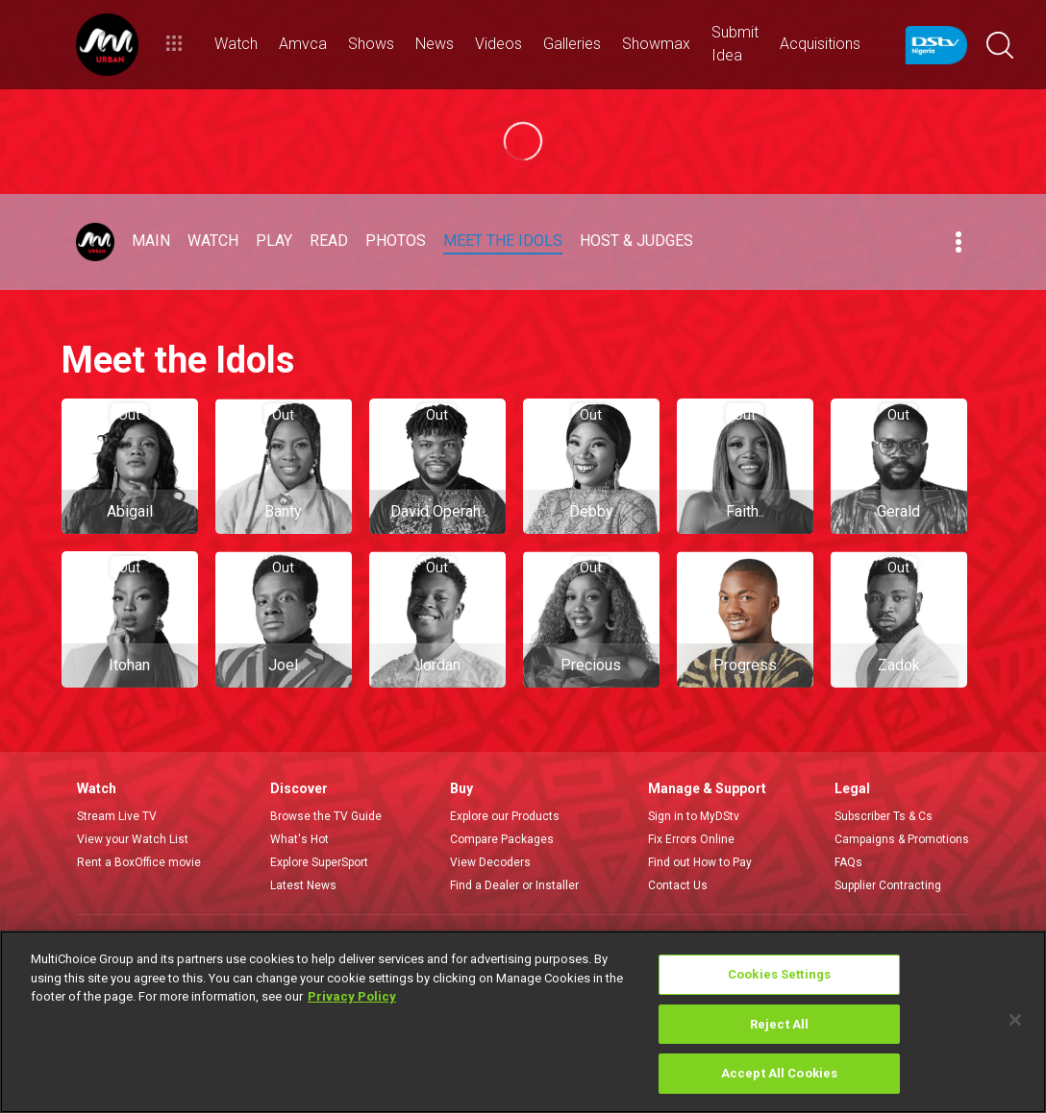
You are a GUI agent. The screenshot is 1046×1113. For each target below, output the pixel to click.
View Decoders (490, 862)
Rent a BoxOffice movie (139, 862)
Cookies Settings (779, 974)
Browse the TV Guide (326, 816)
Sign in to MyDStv (693, 816)
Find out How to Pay (700, 862)
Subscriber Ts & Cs (883, 816)
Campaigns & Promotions (901, 839)
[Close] (1015, 1020)
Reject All (779, 1024)
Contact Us (678, 885)
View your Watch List (132, 839)
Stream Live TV (117, 816)
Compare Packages (502, 839)
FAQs (848, 862)
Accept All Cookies (779, 1073)
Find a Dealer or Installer (514, 885)
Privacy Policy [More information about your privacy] (352, 996)
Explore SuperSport (319, 862)
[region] (523, 1022)
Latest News (303, 885)
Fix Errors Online (691, 839)
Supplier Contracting (887, 885)
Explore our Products (505, 816)
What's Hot (299, 839)
